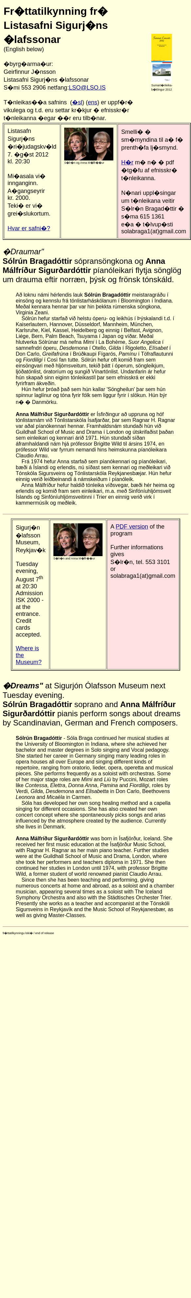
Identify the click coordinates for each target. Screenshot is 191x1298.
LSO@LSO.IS (87, 87)
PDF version (132, 526)
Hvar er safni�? (29, 228)
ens (92, 102)
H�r (127, 162)
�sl (77, 102)
